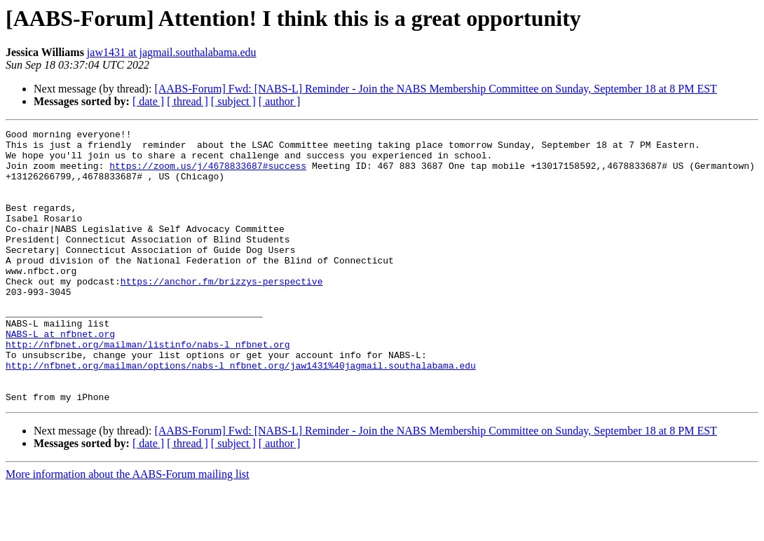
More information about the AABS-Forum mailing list (128, 529)
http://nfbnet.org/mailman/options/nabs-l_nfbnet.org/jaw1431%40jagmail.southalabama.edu (241, 413)
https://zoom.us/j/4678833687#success (207, 173)
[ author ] (280, 101)
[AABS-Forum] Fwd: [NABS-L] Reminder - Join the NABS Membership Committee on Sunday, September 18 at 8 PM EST (435, 89)
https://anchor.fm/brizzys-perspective (222, 312)
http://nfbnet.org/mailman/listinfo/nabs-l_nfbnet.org (148, 388)
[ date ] (148, 101)
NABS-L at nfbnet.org (60, 375)
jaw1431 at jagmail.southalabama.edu (172, 52)
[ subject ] (233, 101)
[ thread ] (187, 101)
